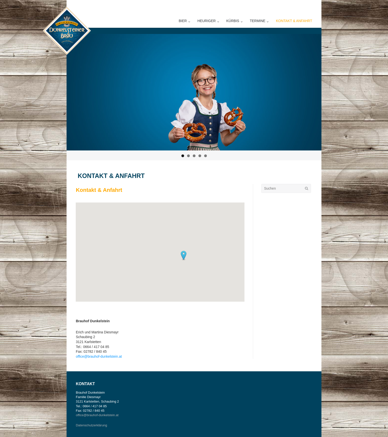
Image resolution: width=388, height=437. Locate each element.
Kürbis (232, 21)
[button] (184, 255)
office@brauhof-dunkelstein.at (99, 356)
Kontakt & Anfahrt (294, 21)
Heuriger (206, 21)
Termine (257, 21)
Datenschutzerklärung (91, 425)
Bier (183, 21)
